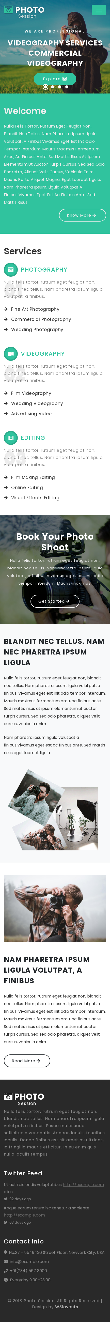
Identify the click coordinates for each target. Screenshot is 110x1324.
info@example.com (29, 1263)
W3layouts (66, 1309)
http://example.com (83, 1186)
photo (24, 10)
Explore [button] (55, 79)
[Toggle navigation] (99, 10)
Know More (81, 215)
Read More (26, 1062)
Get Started (54, 602)
